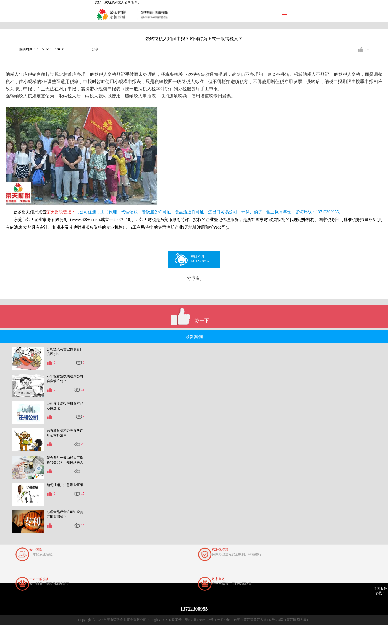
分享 (95, 49)
